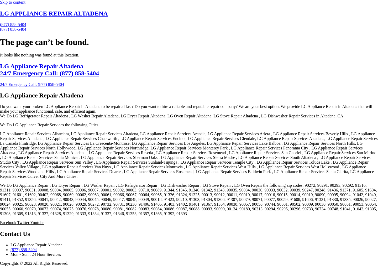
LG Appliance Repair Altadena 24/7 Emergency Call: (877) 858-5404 (49, 70)
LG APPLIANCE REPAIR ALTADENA (54, 13)
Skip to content (12, 2)
